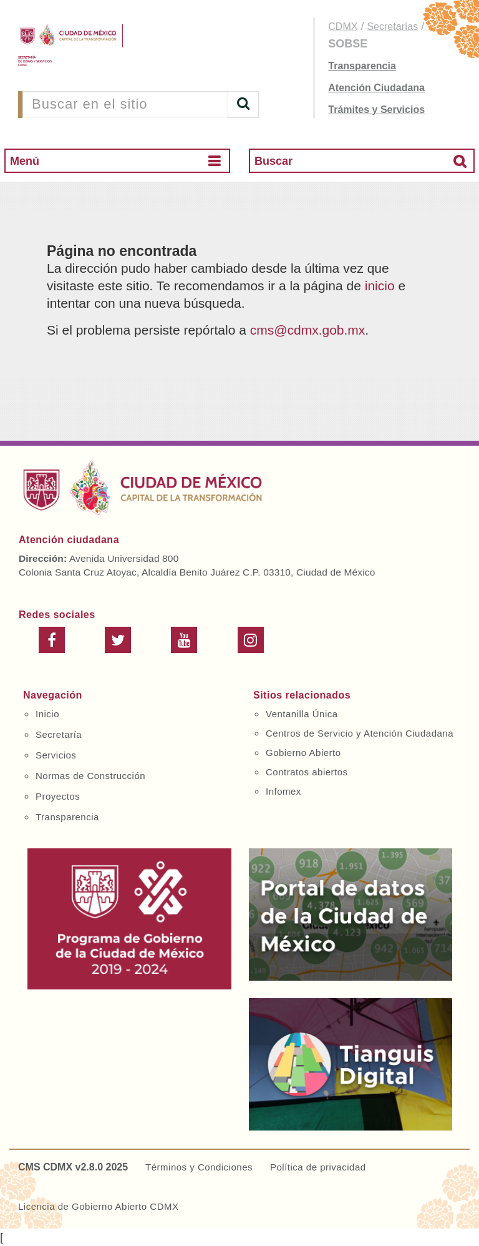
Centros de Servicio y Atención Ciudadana (359, 733)
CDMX (342, 26)
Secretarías (392, 26)
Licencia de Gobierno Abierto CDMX (98, 1206)
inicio (380, 285)
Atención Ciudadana (376, 87)
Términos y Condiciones (199, 1167)
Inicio (47, 714)
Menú (24, 161)
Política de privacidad (318, 1167)
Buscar (273, 161)
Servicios (56, 755)
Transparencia (362, 66)
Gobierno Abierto (303, 752)
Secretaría (59, 734)
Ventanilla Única (302, 714)
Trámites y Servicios (376, 109)
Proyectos (58, 796)
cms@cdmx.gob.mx (307, 330)
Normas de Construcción (90, 775)
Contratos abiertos (307, 772)
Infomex (283, 791)
